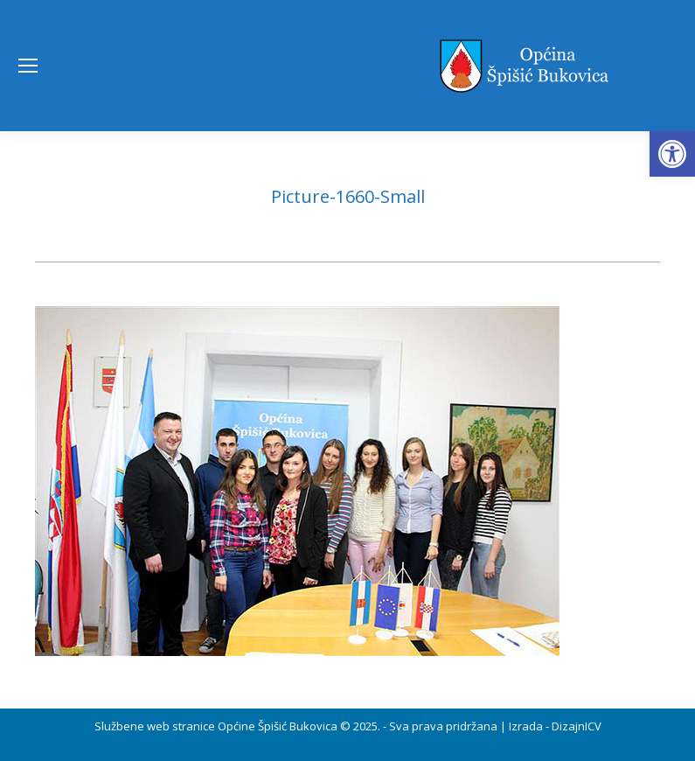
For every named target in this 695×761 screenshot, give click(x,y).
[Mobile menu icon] (27, 65)
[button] (672, 154)
